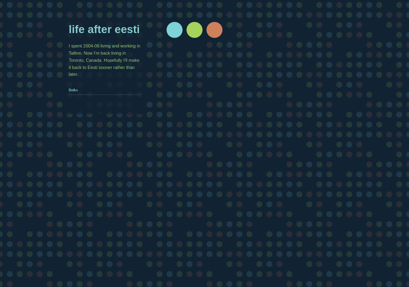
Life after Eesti (104, 29)
